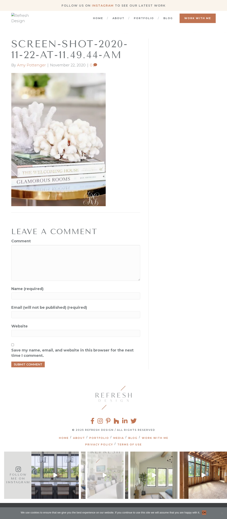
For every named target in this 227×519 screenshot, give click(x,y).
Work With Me (197, 22)
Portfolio (144, 22)
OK (204, 512)
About (118, 22)
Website (19, 326)
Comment (21, 241)
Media (118, 437)
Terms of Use (129, 444)
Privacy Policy (99, 444)
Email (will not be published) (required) (49, 307)
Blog (168, 22)
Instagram (103, 5)
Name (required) (27, 289)
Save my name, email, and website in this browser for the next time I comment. (72, 353)
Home (98, 22)
